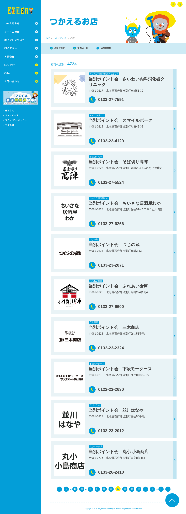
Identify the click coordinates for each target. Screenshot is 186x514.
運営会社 (9, 110)
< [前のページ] (66, 488)
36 (111, 488)
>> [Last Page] (168, 488)
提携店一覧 (89, 48)
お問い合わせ (11, 81)
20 (81, 488)
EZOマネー (10, 48)
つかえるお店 (11, 23)
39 (131, 488)
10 (75, 488)
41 (145, 488)
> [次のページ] (161, 488)
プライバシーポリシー (16, 120)
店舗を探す (62, 48)
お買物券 (9, 56)
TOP (48, 38)
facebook (173, 4)
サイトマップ (11, 115)
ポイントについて (14, 40)
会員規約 (9, 125)
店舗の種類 (117, 48)
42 (152, 488)
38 (124, 488)
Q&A (7, 73)
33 (90, 488)
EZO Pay (9, 64)
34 (97, 488)
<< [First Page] (59, 488)
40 (138, 488)
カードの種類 (11, 31)
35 (104, 488)
